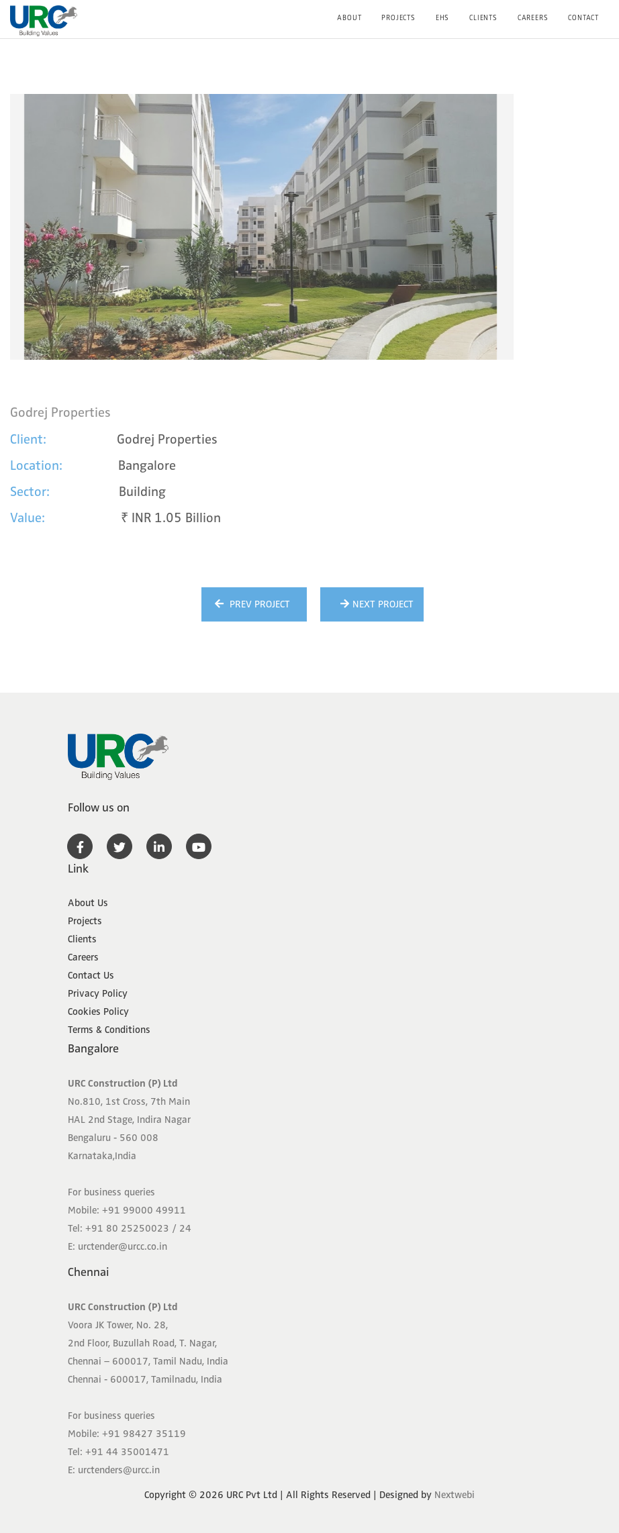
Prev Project (250, 604)
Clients (483, 17)
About (349, 17)
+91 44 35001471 (127, 1452)
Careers (533, 17)
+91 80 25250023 (127, 1228)
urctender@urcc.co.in (122, 1246)
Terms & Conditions (109, 1030)
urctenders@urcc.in (119, 1470)
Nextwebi (454, 1495)
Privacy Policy (98, 993)
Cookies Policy (98, 1011)
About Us (88, 903)
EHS (442, 17)
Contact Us (91, 975)
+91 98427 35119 (144, 1434)
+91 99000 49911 (144, 1210)
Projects (398, 17)
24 (185, 1228)
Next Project (375, 604)
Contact (583, 17)
